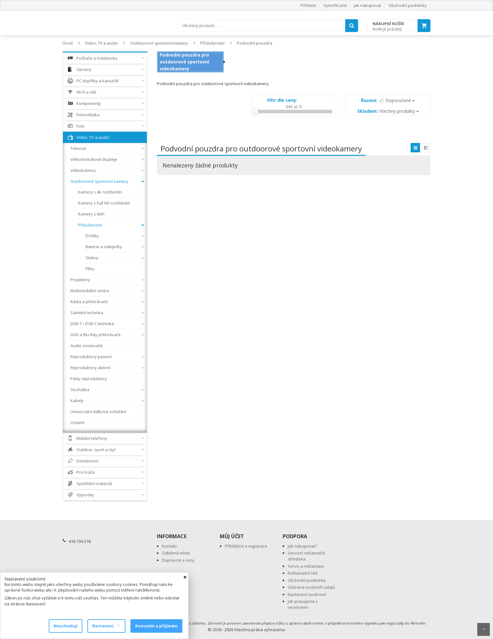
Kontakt (169, 546)
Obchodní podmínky (408, 5)
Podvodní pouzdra (254, 43)
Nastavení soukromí (307, 594)
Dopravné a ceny (178, 560)
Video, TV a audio (101, 43)
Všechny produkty (388, 111)
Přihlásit (308, 5)
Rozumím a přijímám (156, 626)
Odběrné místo (176, 553)
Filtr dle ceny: (282, 100)
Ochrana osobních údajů (311, 587)
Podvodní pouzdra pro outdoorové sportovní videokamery (184, 62)
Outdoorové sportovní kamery (159, 43)
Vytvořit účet (335, 5)
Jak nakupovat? (302, 546)
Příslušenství (212, 43)
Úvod (68, 43)
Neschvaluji (65, 626)
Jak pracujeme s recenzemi (303, 604)
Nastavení (105, 626)
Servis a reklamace (306, 566)
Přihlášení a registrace (246, 546)
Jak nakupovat (367, 5)
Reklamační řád (302, 573)
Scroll (483, 629)
